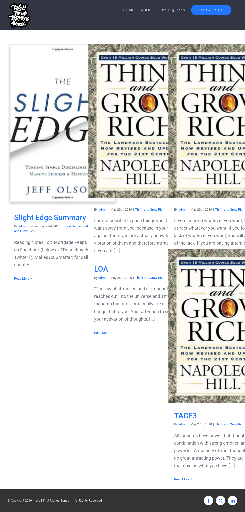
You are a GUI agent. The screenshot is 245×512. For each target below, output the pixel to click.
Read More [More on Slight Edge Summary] (21, 278)
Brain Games (73, 226)
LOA (101, 269)
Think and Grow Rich (149, 209)
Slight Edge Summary (50, 217)
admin (22, 226)
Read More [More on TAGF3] (181, 479)
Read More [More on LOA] (101, 333)
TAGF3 (185, 415)
